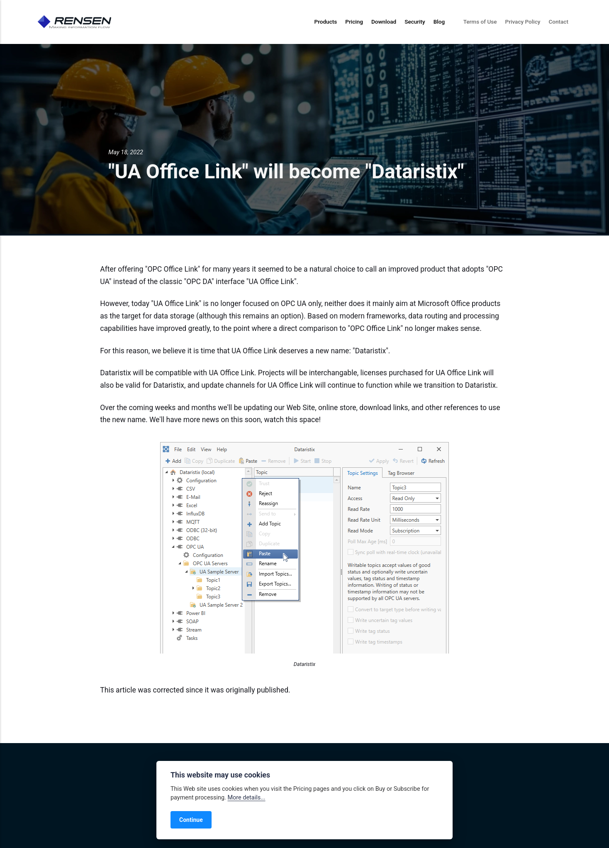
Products (325, 21)
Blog (439, 21)
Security (414, 21)
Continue (191, 819)
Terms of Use (480, 21)
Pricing (354, 21)
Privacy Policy (523, 21)
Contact (558, 21)
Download (383, 21)
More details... (246, 797)
